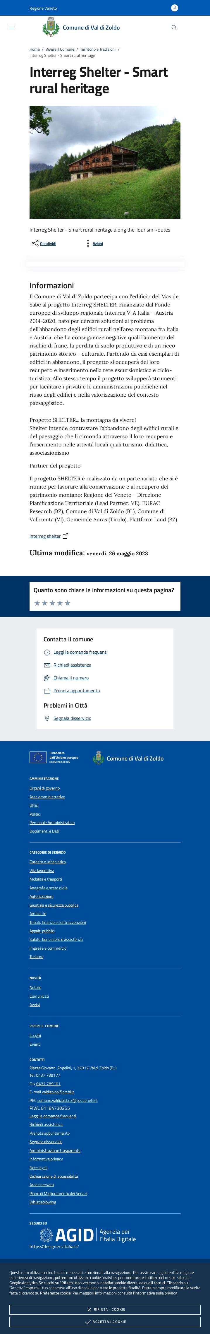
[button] (43, 8)
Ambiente (38, 913)
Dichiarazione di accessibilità (54, 1176)
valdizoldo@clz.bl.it (58, 1092)
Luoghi (35, 1035)
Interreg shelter (49, 536)
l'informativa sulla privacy (155, 1293)
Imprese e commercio (48, 948)
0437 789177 (48, 1075)
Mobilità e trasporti (46, 879)
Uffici (34, 805)
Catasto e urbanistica (48, 862)
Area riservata (42, 1184)
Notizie (35, 987)
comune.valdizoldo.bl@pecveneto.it (67, 1100)
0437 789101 (48, 1083)
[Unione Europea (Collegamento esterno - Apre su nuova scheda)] (56, 758)
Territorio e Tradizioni (98, 49)
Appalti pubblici (42, 931)
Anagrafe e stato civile (49, 888)
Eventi (35, 1044)
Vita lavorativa (42, 870)
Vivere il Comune (60, 49)
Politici (35, 814)
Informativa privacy (46, 1159)
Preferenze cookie (55, 1293)
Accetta (104, 1322)
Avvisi (35, 1004)
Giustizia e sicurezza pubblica (54, 905)
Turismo (36, 956)
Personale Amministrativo (52, 822)
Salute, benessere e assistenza (56, 939)
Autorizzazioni (41, 896)
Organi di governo (45, 788)
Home (35, 49)
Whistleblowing (43, 1202)
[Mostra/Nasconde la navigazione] (11, 26)
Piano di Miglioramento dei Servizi (58, 1193)
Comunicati (39, 996)
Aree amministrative (47, 797)
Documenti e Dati (44, 831)
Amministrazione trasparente (55, 1150)
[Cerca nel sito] (174, 27)
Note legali (38, 1168)
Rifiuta (105, 1309)
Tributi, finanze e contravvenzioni (58, 922)
